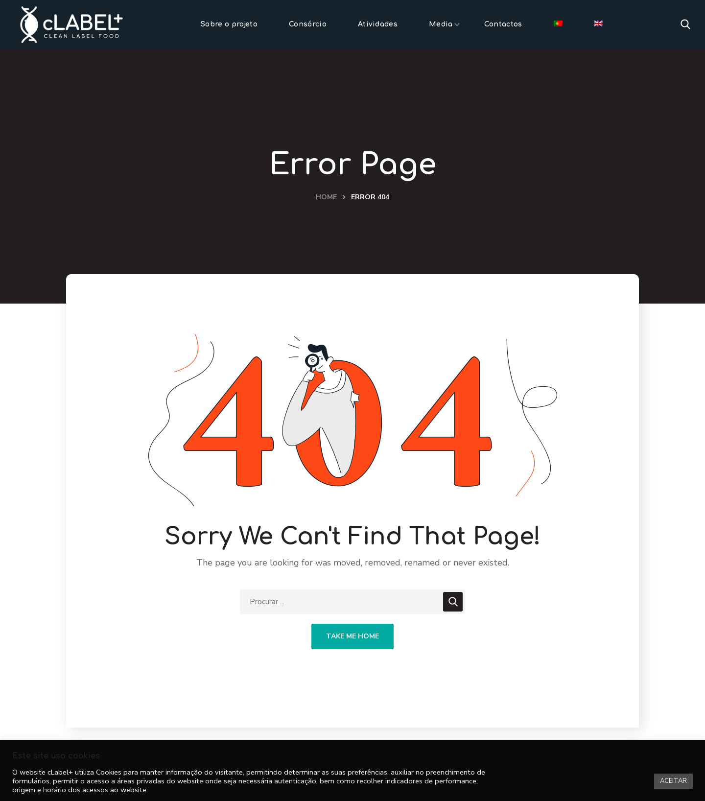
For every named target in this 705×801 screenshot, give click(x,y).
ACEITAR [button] (673, 781)
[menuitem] (558, 24)
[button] (685, 24)
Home (326, 197)
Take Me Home (352, 636)
